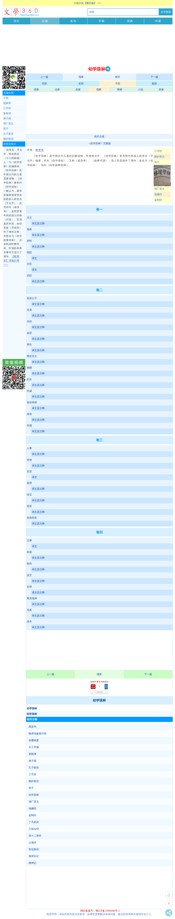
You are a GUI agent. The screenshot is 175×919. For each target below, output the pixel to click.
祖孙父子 (32, 298)
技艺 (29, 575)
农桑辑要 (34, 740)
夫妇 (29, 321)
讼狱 (29, 586)
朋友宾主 (32, 356)
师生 (29, 344)
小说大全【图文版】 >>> (87, 3)
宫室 (29, 471)
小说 (140, 89)
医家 (161, 89)
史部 (81, 83)
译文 (34, 258)
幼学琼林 (99, 700)
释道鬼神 (32, 598)
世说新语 (34, 849)
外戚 (29, 390)
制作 (29, 563)
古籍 (45, 21)
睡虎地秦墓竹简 (37, 733)
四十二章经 (35, 835)
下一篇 (154, 76)
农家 (78, 89)
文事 (29, 540)
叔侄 (29, 333)
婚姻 (29, 367)
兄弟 (29, 309)
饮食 (29, 459)
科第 (29, 552)
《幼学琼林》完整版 (99, 143)
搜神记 (32, 863)
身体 (29, 414)
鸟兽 (29, 610)
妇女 (29, 379)
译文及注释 (38, 223)
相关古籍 (99, 136)
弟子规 (32, 760)
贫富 (29, 506)
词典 (130, 21)
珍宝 (29, 494)
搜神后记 (34, 856)
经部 (44, 83)
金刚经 (158, 199)
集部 (154, 83)
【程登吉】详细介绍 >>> (11, 260)
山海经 (32, 842)
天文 (29, 217)
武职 (29, 275)
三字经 (158, 151)
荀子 (156, 162)
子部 (117, 83)
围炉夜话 (159, 156)
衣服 (29, 425)
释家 (119, 89)
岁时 (29, 240)
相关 (117, 76)
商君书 (32, 726)
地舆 (29, 229)
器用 (29, 483)
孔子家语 (34, 767)
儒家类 (7, 103)
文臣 (29, 263)
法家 (57, 89)
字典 (101, 21)
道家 (36, 89)
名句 (73, 21)
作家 (158, 21)
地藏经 (158, 194)
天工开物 (34, 747)
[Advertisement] (88, 45)
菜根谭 (32, 754)
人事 (29, 448)
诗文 (16, 21)
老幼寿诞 (32, 402)
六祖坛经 (34, 828)
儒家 (81, 76)
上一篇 (44, 76)
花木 (29, 621)
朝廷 (29, 252)
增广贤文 (159, 188)
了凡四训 (34, 822)
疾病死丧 (32, 517)
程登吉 (39, 150)
